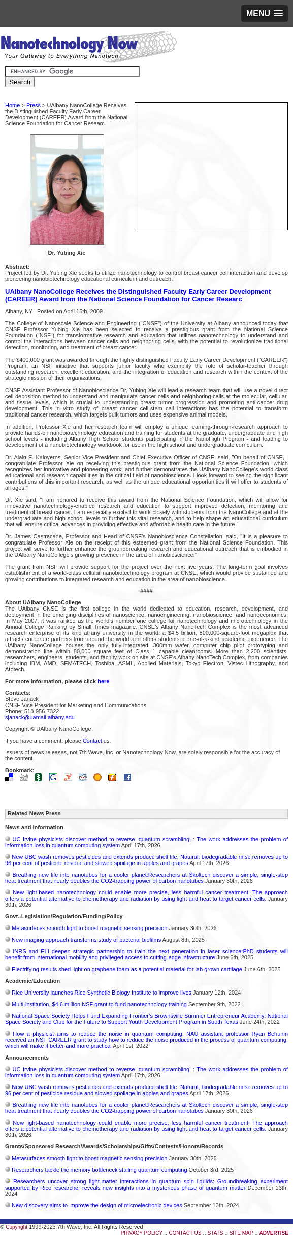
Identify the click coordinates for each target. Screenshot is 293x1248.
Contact (92, 741)
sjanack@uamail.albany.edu (40, 717)
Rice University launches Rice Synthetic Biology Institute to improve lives (101, 992)
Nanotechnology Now (88, 48)
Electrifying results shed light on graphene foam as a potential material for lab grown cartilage (127, 969)
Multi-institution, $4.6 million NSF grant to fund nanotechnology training (99, 1004)
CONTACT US (185, 1233)
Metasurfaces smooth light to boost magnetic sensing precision (89, 928)
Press (33, 105)
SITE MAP (241, 1233)
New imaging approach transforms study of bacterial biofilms (86, 940)
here (103, 681)
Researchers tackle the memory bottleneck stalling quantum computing (99, 1170)
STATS (215, 1233)
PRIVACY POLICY (141, 1233)
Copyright (16, 1227)
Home (12, 105)
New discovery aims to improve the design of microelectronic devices (97, 1205)
